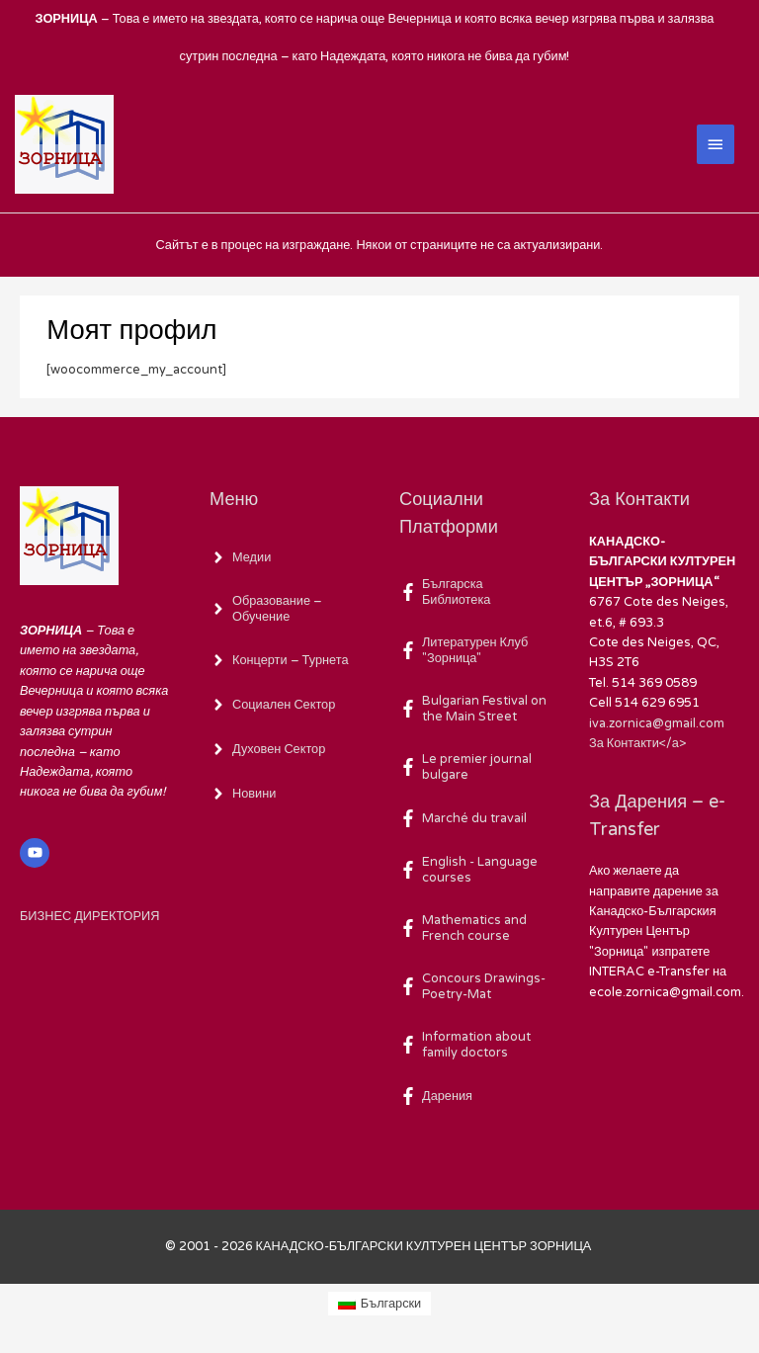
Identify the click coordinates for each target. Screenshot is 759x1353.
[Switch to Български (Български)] (380, 1303)
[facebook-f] (474, 592)
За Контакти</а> (637, 743)
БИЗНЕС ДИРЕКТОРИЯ (89, 916)
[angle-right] (240, 557)
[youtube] (37, 853)
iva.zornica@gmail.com (656, 723)
